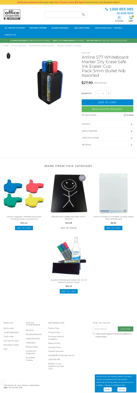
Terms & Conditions (122, 334)
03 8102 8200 (125, 13)
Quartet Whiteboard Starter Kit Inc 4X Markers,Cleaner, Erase (69, 284)
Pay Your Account (11, 341)
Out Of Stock (69, 231)
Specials (118, 28)
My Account (9, 328)
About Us (30, 330)
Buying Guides (32, 347)
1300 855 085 (119, 9)
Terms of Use (53, 328)
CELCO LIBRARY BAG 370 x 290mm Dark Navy (25, 381)
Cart (130, 18)
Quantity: (86, 93)
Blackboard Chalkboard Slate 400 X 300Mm (69, 220)
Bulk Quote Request (107, 109)
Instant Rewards (33, 338)
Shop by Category (15, 28)
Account (119, 18)
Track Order (9, 336)
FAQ (5, 349)
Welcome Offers (80, 27)
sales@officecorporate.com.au (56, 355)
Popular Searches (56, 351)
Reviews (86, 145)
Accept (107, 389)
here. (124, 385)
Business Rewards (58, 28)
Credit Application (11, 332)
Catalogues (31, 343)
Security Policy (54, 347)
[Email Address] (105, 329)
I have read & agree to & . (112, 335)
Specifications (90, 138)
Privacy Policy (54, 332)
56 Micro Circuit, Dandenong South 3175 (56, 366)
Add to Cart (107, 102)
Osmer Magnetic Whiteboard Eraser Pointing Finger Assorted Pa (24, 220)
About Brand (89, 131)
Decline (122, 389)
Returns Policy (54, 343)
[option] (47, 81)
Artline (86, 53)
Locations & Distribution (31, 352)
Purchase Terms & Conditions (56, 337)
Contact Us (10, 35)
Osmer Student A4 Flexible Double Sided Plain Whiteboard (113, 220)
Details (86, 124)
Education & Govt (101, 28)
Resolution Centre (11, 345)
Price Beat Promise (37, 28)
